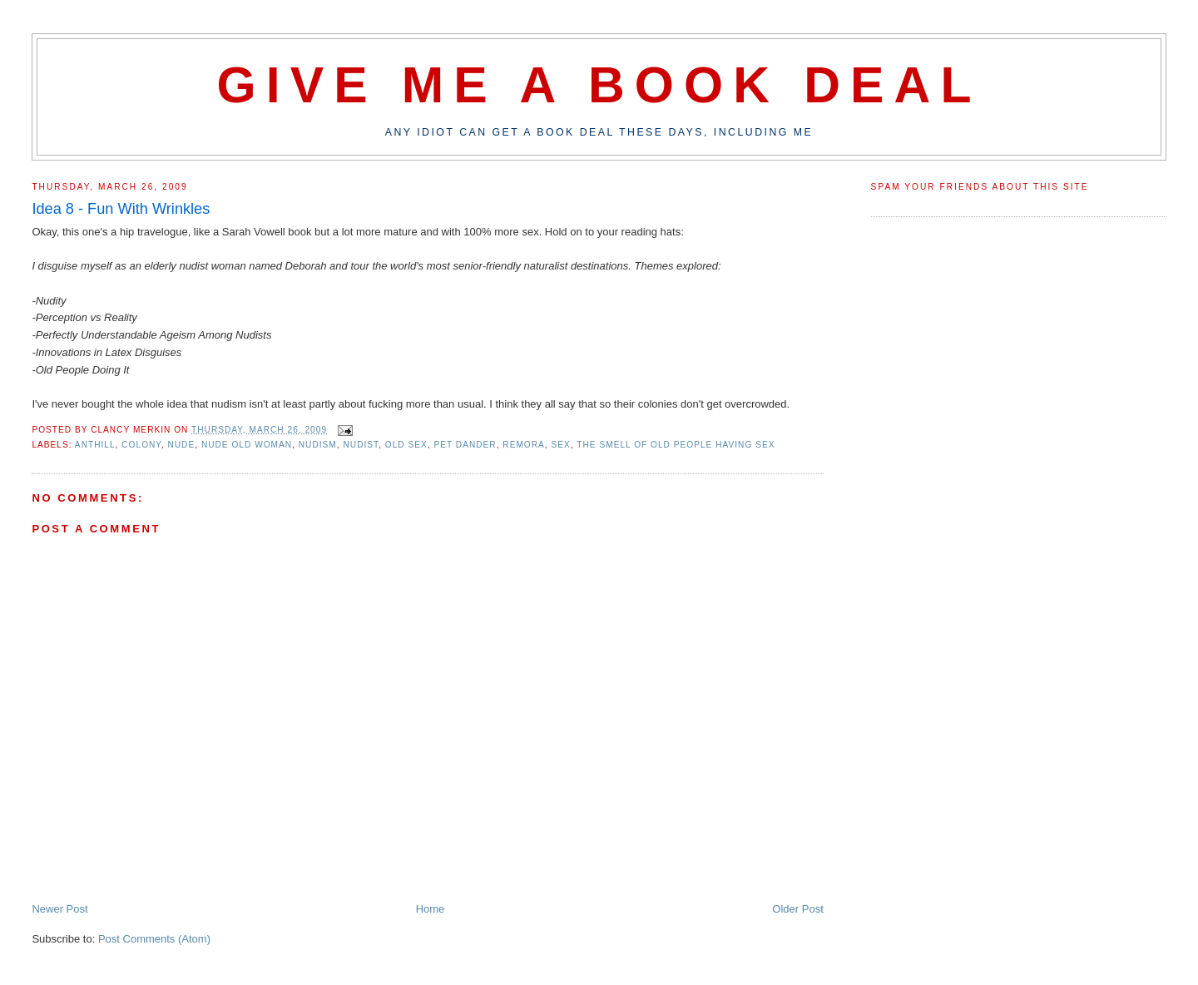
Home (430, 909)
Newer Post (59, 909)
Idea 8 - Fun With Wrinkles (121, 208)
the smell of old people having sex (676, 444)
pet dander (464, 444)
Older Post (797, 909)
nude (181, 444)
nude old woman (246, 444)
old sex (406, 444)
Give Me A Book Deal (598, 85)
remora (523, 444)
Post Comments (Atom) (154, 939)
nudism (318, 444)
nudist (361, 444)
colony (141, 444)
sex (561, 444)
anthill (95, 444)
